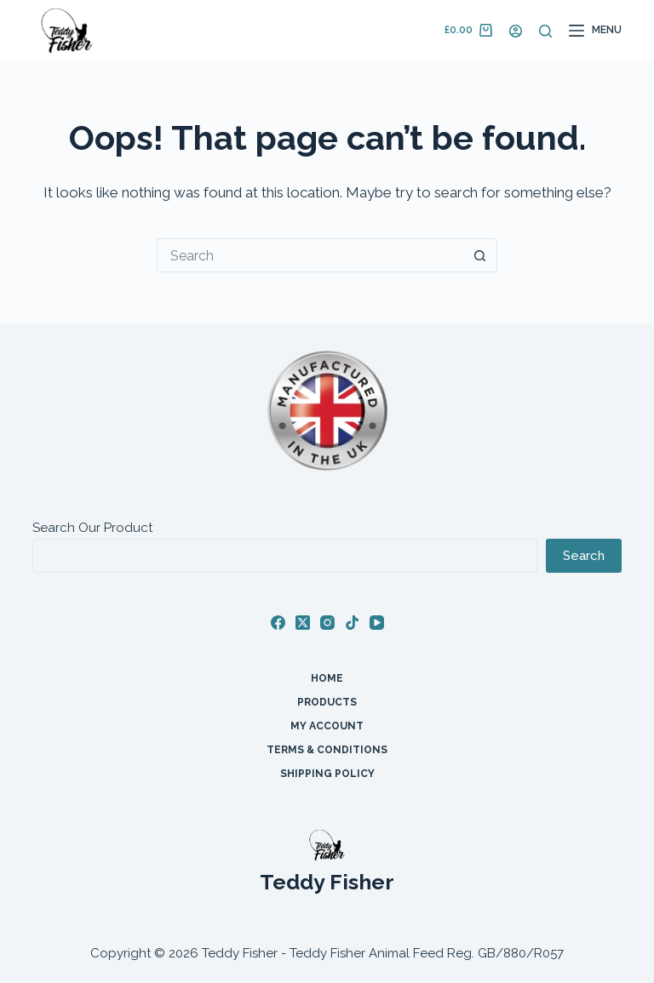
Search (584, 555)
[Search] (545, 31)
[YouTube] (377, 622)
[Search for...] (310, 255)
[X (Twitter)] (302, 622)
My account (327, 726)
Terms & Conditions (327, 750)
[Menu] (595, 30)
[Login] (515, 31)
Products (327, 702)
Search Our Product (92, 527)
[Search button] (480, 255)
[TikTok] (352, 622)
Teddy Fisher (327, 881)
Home (327, 678)
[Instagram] (327, 622)
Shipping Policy (327, 774)
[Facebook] (278, 622)
